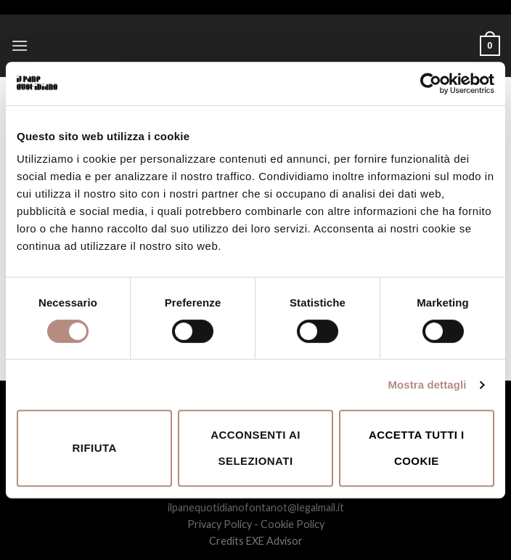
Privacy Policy (219, 524)
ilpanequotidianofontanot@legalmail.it (256, 507)
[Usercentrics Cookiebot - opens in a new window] (430, 83)
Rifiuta (95, 448)
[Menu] (19, 45)
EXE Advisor (274, 541)
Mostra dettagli (427, 384)
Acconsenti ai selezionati (255, 448)
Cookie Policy (292, 524)
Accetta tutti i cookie (417, 448)
